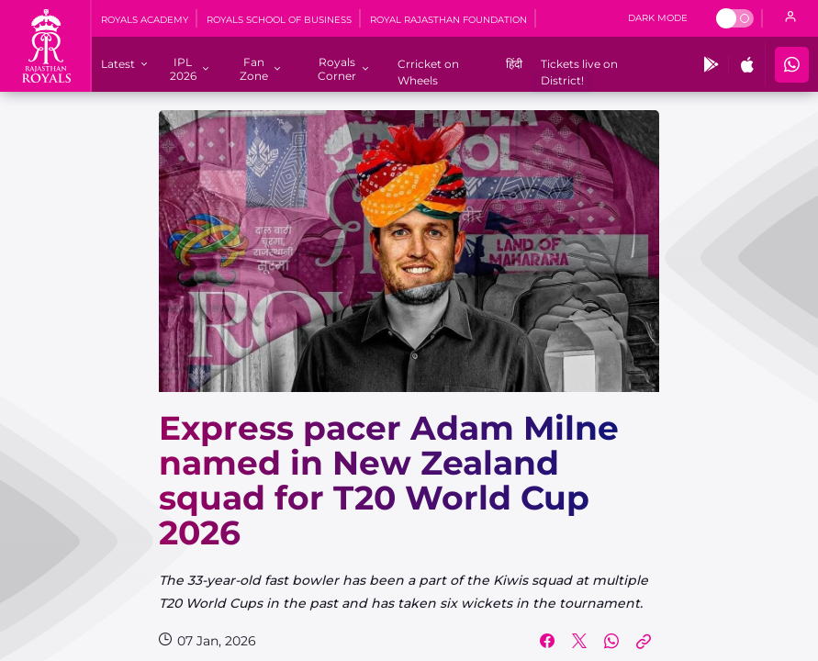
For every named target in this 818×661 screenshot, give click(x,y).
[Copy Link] (643, 641)
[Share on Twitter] (579, 641)
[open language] (790, 18)
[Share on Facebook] (547, 641)
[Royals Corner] (336, 69)
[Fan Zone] (253, 69)
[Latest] (118, 64)
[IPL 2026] (183, 69)
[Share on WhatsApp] (611, 641)
